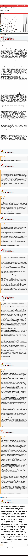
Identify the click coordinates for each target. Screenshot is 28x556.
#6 (27, 254)
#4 (27, 194)
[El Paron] (5, 39)
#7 (27, 300)
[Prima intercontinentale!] (13, 39)
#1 (27, 41)
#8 (27, 367)
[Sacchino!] (11, 39)
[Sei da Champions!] (7, 39)
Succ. (4, 34)
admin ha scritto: (3, 156)
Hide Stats (2, 32)
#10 (27, 504)
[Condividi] (26, 41)
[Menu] (1, 6)
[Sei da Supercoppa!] (10, 39)
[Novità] (24, 5)
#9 (27, 434)
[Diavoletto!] (4, 39)
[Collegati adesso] (2, 38)
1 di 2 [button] (1, 34)
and (4, 497)
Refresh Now (26, 32)
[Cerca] (26, 5)
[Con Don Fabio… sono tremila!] (8, 39)
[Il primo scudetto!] (5, 432)
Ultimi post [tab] (2, 13)
